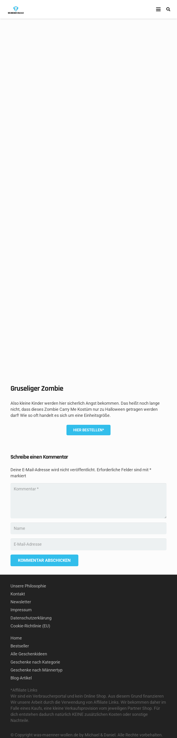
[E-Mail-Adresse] (88, 544)
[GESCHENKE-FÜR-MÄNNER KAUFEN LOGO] (15, 9)
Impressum (21, 609)
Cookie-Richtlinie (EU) (30, 625)
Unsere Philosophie (28, 585)
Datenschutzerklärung (31, 617)
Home (16, 638)
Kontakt (17, 593)
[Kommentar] (88, 500)
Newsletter (20, 601)
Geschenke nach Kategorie (35, 662)
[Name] (88, 528)
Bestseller (19, 645)
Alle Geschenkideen (28, 653)
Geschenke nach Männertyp (36, 670)
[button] (158, 9)
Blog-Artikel (21, 677)
